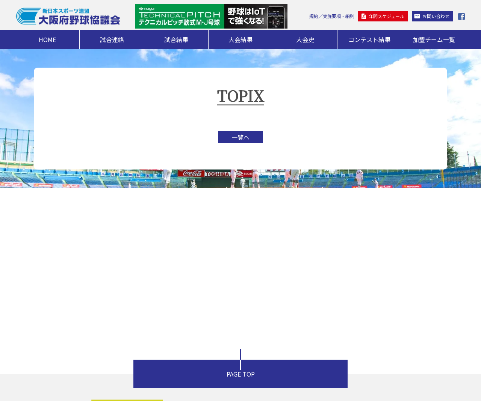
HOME (47, 39)
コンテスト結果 (369, 39)
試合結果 (176, 39)
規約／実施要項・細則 (331, 16)
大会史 (305, 39)
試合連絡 (112, 39)
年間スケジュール (386, 16)
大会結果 (240, 39)
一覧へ (240, 137)
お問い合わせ (435, 16)
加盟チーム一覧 (434, 39)
